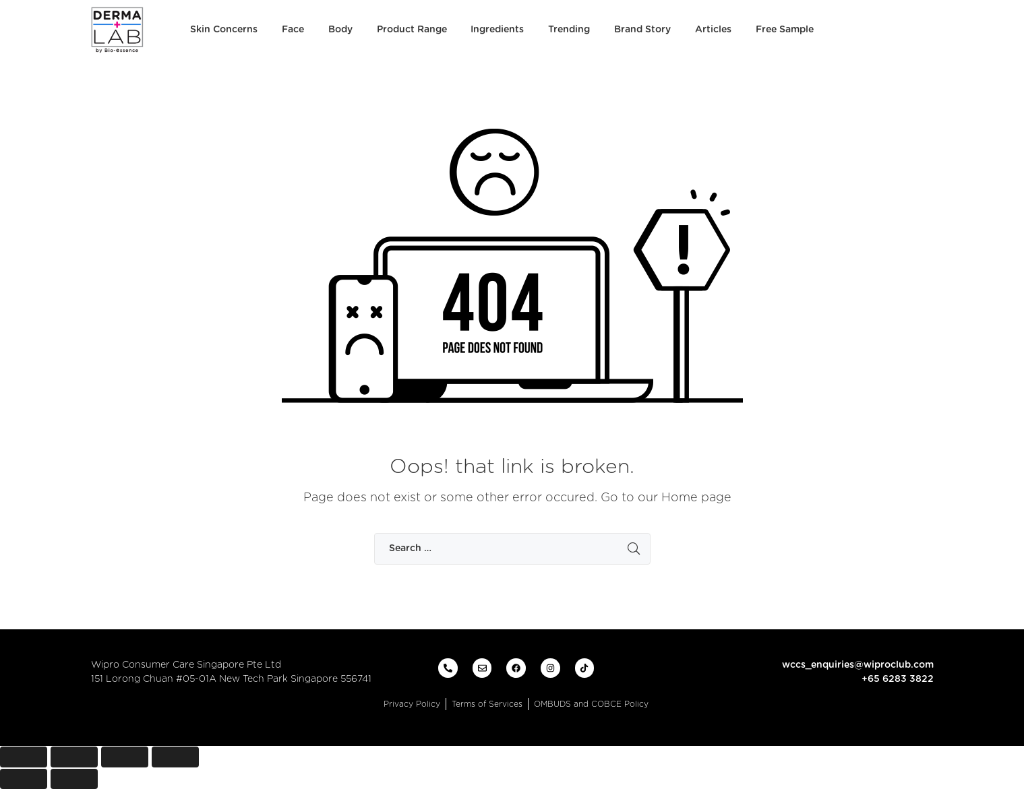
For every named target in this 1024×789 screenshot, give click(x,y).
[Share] (74, 757)
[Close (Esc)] (23, 757)
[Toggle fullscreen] (124, 757)
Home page (696, 498)
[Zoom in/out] (175, 757)
